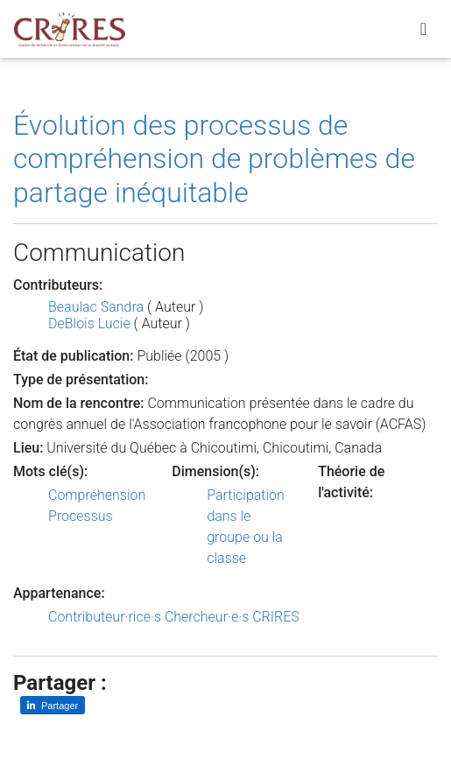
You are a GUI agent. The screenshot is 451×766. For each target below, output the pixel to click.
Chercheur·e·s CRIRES (232, 616)
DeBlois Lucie (89, 323)
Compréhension (96, 495)
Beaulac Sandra (96, 307)
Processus (80, 516)
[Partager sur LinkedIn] (52, 705)
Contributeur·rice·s (104, 616)
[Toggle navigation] (423, 29)
